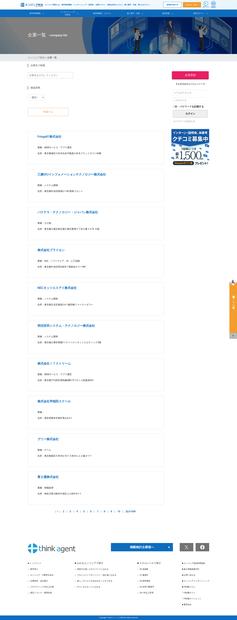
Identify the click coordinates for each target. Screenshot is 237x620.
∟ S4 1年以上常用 (145, 593)
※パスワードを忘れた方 (184, 121)
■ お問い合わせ (188, 575)
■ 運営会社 (187, 604)
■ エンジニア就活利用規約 (193, 563)
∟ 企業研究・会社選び (38, 581)
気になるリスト (144, 5)
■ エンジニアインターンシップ (195, 581)
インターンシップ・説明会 (84, 5)
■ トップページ (34, 563)
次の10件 (131, 511)
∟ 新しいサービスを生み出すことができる (93, 581)
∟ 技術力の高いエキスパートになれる (92, 569)
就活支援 (166, 13)
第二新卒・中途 (130, 5)
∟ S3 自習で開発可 (145, 587)
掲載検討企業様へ (142, 547)
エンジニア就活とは (52, 5)
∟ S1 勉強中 (142, 575)
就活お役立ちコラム (114, 5)
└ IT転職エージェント (191, 598)
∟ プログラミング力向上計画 (41, 587)
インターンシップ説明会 (67, 13)
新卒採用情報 (67, 5)
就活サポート (198, 13)
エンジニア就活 (36, 57)
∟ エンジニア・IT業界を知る (41, 575)
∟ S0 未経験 (142, 569)
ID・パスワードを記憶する (188, 106)
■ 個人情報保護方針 (190, 569)
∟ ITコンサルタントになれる (87, 587)
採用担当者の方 (172, 5)
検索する (48, 111)
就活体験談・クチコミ (102, 13)
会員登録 (190, 75)
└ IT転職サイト (188, 593)
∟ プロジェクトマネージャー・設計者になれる (95, 575)
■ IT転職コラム (188, 587)
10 (118, 511)
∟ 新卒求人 (33, 569)
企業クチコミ (101, 5)
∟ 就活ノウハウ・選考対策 (40, 593)
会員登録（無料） (192, 5)
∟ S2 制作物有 (143, 581)
